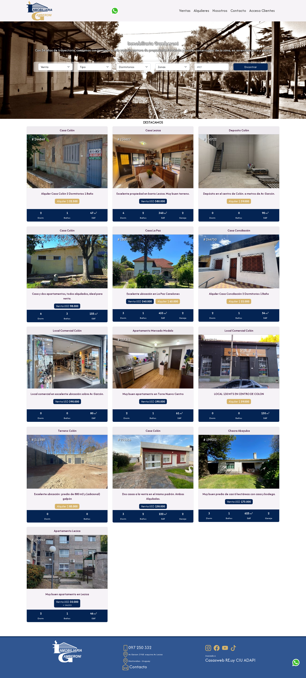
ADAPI (249, 660)
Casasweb (214, 660)
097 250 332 (137, 647)
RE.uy (230, 660)
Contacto (238, 10)
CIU (239, 660)
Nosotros (219, 10)
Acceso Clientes (262, 10)
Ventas (184, 10)
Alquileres (201, 10)
